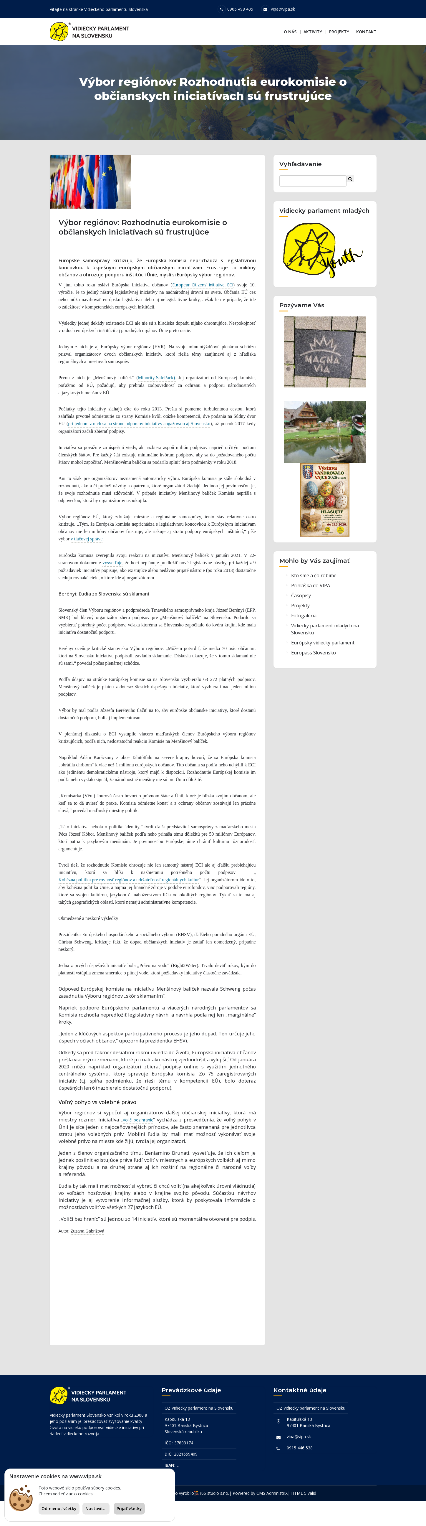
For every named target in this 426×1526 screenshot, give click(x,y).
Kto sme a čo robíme (314, 600)
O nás (290, 31)
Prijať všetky (129, 1508)
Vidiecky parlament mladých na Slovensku (325, 653)
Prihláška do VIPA (310, 610)
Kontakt (366, 31)
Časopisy (301, 620)
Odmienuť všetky (59, 1508)
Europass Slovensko (313, 677)
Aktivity (313, 31)
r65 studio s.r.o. (214, 1518)
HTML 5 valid (303, 1518)
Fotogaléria (303, 640)
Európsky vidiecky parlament (322, 667)
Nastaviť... (96, 1508)
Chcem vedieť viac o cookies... (67, 1494)
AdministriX (277, 1518)
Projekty (339, 31)
